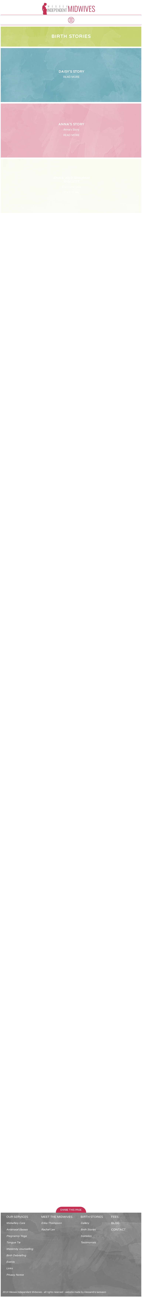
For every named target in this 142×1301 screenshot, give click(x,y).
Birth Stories (88, 1229)
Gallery (85, 1223)
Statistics (86, 1236)
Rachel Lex (48, 1229)
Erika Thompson (51, 1223)
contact (118, 1229)
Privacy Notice (15, 1274)
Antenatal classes (17, 1229)
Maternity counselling (19, 1249)
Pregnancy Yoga (16, 1236)
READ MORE (71, 77)
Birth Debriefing (16, 1255)
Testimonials (88, 1242)
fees (115, 1217)
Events (10, 1261)
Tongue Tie (13, 1242)
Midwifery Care (15, 1223)
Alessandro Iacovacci (95, 1292)
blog (115, 1223)
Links (9, 1268)
